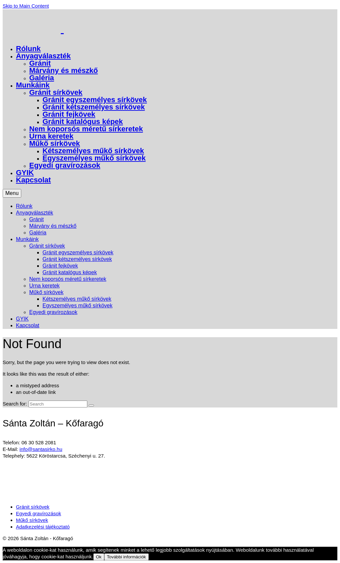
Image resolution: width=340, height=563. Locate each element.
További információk (126, 556)
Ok (99, 556)
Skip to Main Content (26, 6)
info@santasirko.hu (41, 449)
